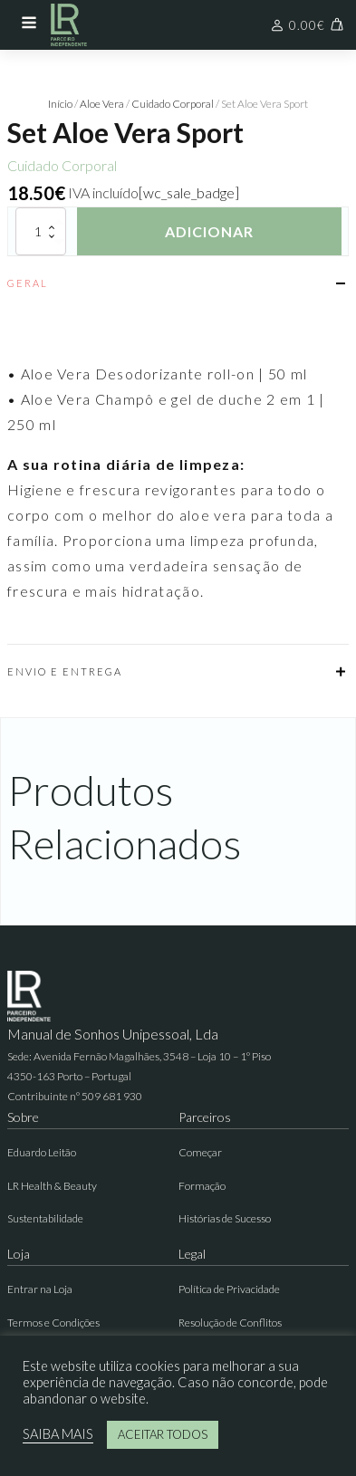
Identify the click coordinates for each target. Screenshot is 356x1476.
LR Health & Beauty (52, 1186)
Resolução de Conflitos (230, 1322)
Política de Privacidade (229, 1289)
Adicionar (209, 231)
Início (60, 103)
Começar (200, 1152)
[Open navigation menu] (28, 24)
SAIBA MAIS (58, 1434)
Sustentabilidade (45, 1218)
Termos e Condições (53, 1322)
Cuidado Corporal (172, 103)
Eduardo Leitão (41, 1152)
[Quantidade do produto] (40, 231)
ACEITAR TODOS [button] (162, 1434)
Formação (202, 1186)
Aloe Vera (102, 103)
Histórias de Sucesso (224, 1218)
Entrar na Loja (39, 1289)
